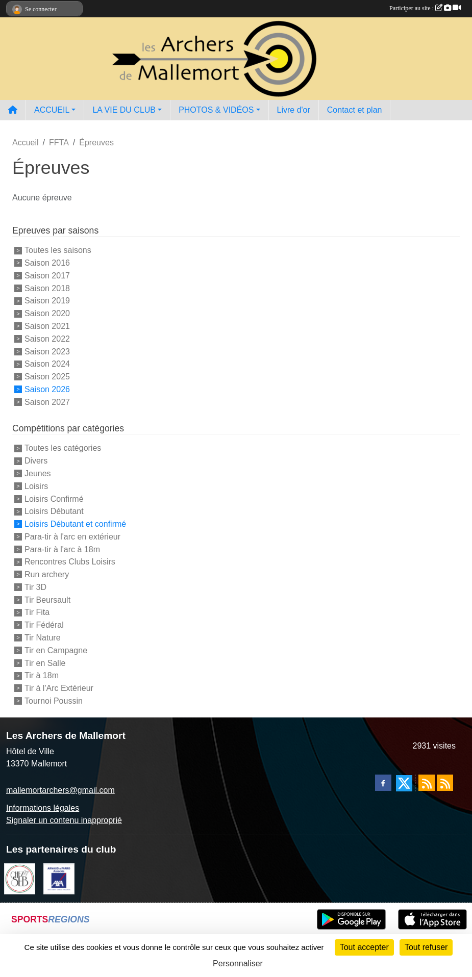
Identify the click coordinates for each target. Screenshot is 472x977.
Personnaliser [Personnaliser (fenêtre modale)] (238, 963)
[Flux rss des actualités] (426, 783)
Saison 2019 (47, 300)
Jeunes (37, 473)
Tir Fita (36, 612)
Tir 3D (35, 587)
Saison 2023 (47, 351)
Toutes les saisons (57, 250)
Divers (35, 460)
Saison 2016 (47, 263)
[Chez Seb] (19, 877)
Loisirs (36, 486)
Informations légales (42, 808)
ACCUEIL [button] (51, 110)
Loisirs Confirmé (54, 498)
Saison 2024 (47, 363)
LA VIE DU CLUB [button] (124, 110)
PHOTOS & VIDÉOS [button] (216, 110)
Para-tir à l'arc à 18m (62, 549)
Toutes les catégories (62, 448)
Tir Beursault (47, 599)
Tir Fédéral (44, 625)
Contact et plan (354, 110)
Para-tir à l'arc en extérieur (72, 536)
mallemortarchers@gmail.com (60, 790)
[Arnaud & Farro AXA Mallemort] (58, 877)
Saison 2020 (47, 313)
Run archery (46, 574)
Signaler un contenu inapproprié (64, 820)
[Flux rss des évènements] (445, 783)
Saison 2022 (47, 339)
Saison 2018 (47, 288)
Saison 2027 (47, 401)
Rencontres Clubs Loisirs (69, 561)
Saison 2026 (47, 389)
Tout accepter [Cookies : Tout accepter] (364, 947)
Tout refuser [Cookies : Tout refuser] (426, 947)
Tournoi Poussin (53, 701)
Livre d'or (293, 110)
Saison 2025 (47, 376)
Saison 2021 (47, 326)
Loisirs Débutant (54, 511)
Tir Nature (42, 637)
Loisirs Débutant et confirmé (75, 524)
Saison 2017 (47, 275)
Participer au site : (425, 8)
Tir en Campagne (55, 650)
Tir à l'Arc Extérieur (58, 688)
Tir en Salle (44, 662)
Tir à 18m (41, 675)
